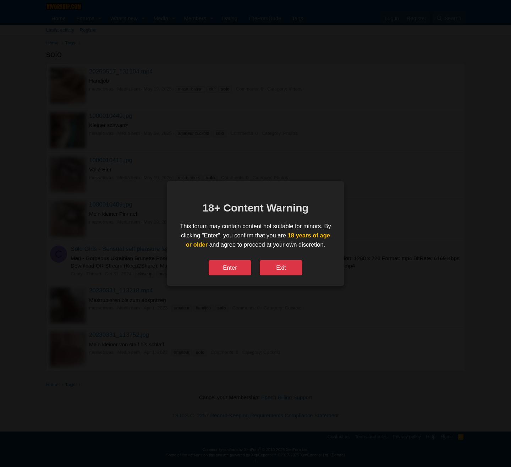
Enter (230, 267)
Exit (281, 267)
